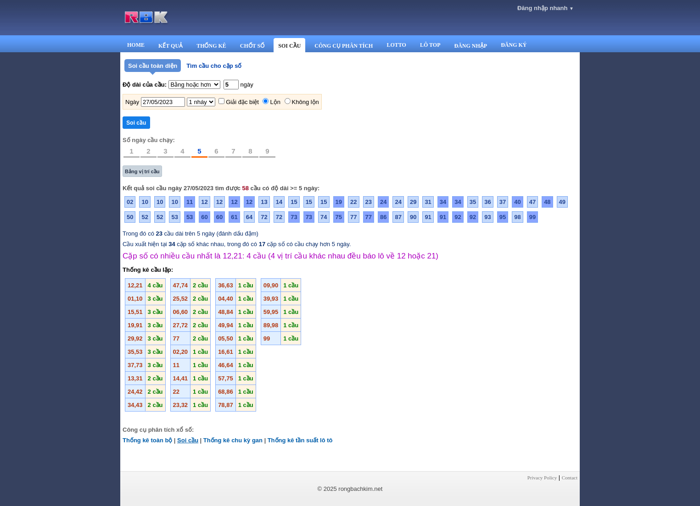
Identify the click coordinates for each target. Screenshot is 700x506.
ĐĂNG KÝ (513, 45)
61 (234, 217)
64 (249, 217)
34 (443, 201)
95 (502, 217)
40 (517, 201)
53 (174, 217)
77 (353, 217)
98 (517, 217)
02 (130, 201)
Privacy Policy (542, 477)
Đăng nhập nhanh (545, 8)
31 (428, 201)
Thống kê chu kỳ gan (233, 440)
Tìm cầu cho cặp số (213, 65)
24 (383, 201)
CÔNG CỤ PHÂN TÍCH (343, 46)
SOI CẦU (289, 46)
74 (323, 217)
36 (487, 201)
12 (204, 201)
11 (189, 201)
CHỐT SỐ (252, 46)
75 (339, 217)
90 (413, 217)
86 (383, 217)
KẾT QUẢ (170, 46)
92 (457, 217)
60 (204, 217)
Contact (569, 477)
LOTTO (396, 45)
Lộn (275, 102)
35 (473, 201)
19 (339, 201)
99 (532, 217)
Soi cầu (187, 440)
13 (264, 201)
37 (502, 201)
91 (428, 217)
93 (487, 217)
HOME (136, 45)
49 (562, 201)
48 (547, 201)
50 (130, 217)
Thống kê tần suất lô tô (300, 440)
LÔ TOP (430, 45)
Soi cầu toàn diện (152, 65)
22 (353, 201)
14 (279, 201)
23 (368, 201)
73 (294, 217)
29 (413, 201)
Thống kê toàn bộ (147, 440)
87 (398, 217)
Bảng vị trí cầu (142, 171)
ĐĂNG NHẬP (470, 46)
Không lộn (305, 102)
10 (144, 201)
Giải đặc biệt (242, 102)
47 (532, 201)
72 (264, 217)
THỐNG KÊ (211, 46)
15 (294, 201)
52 (144, 217)
